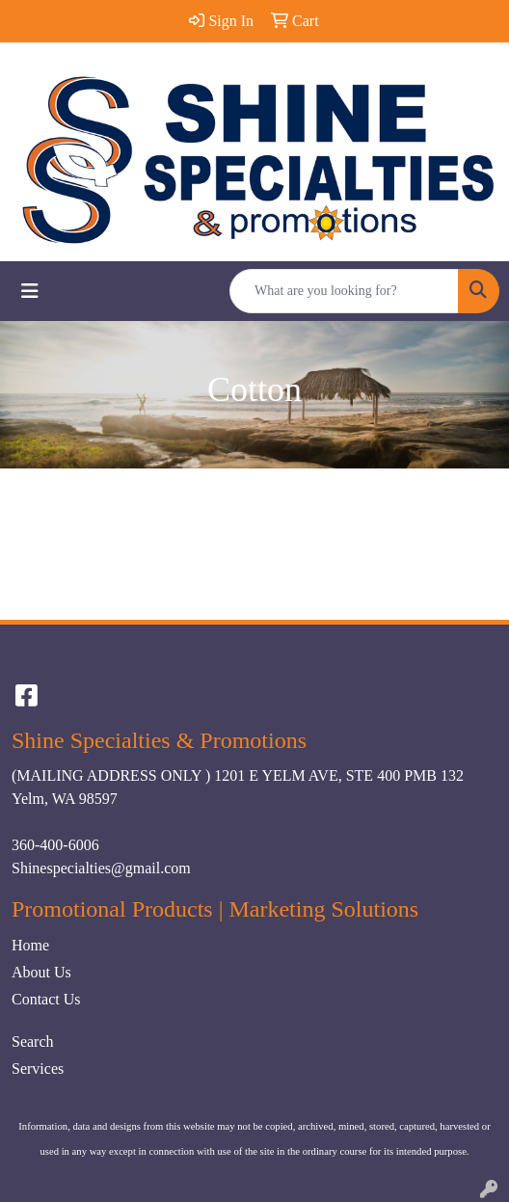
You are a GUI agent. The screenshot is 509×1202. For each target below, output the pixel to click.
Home (30, 945)
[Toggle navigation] (30, 291)
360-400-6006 (55, 845)
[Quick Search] (344, 291)
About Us (41, 972)
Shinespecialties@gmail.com (101, 868)
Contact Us (46, 999)
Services (38, 1068)
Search (33, 1041)
